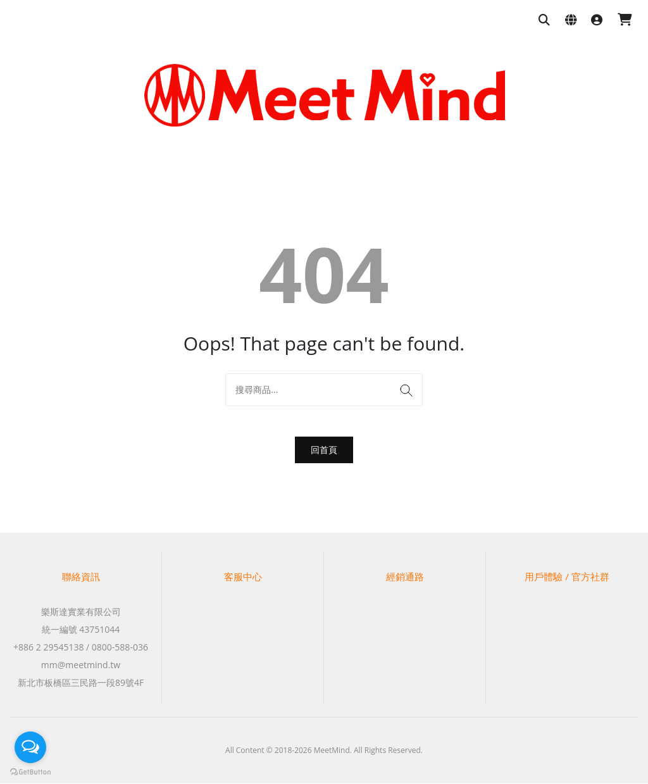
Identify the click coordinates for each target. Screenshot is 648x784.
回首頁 (324, 450)
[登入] (596, 21)
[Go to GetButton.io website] (30, 771)
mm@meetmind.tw (80, 665)
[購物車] (625, 21)
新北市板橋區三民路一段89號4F (81, 683)
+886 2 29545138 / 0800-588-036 (80, 648)
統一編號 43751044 (81, 630)
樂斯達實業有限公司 (81, 612)
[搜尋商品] (544, 21)
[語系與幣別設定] (570, 21)
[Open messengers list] (30, 747)
